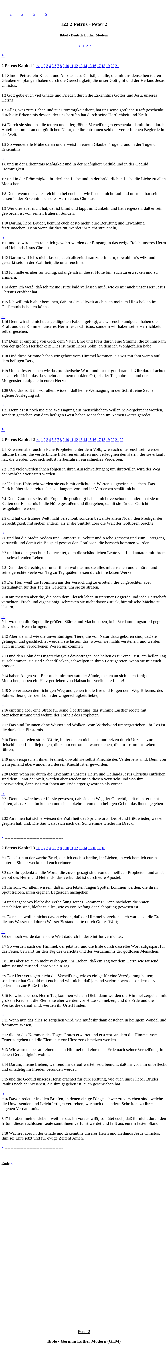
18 (103, 66)
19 (108, 66)
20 (112, 66)
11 (71, 66)
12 (76, 66)
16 (94, 66)
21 (117, 66)
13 (80, 66)
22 (121, 440)
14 (85, 66)
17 (99, 66)
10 (67, 66)
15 (90, 66)
